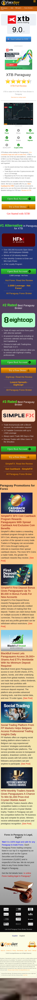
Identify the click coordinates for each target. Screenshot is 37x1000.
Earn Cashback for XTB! (19, 39)
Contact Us (8, 950)
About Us (3, 950)
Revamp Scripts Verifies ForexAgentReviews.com (19, 969)
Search (29, 950)
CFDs (7, 140)
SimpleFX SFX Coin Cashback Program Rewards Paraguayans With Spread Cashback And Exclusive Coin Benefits (18, 522)
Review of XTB (26, 190)
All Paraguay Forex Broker (19, 299)
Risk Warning (20, 950)
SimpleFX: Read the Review (19, 469)
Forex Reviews (28, 8)
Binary (18, 133)
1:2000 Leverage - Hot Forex (24, 274)
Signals (30, 140)
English (18, 8)
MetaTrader (30, 133)
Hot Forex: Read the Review (19, 286)
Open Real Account (17, 198)
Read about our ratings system (18, 97)
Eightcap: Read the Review (19, 382)
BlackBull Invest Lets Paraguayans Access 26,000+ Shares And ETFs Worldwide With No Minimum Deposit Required (18, 659)
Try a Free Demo (17, 206)
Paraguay (5, 8)
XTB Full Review (18, 86)
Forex (7, 133)
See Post (25, 975)
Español (14, 936)
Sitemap (34, 950)
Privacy (14, 950)
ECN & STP (7, 147)
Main (12, 8)
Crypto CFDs (18, 147)
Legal (25, 950)
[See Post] (28, 698)
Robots (18, 140)
